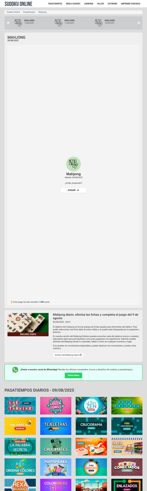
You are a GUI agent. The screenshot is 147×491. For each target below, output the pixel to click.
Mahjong (43, 12)
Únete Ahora (73, 375)
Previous (8, 22)
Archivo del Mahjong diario (68, 355)
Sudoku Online (18, 3)
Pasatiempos (29, 12)
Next (138, 22)
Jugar (73, 190)
